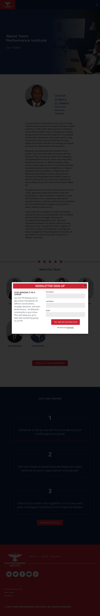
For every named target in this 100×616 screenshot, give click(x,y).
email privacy (70, 327)
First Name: (50, 292)
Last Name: (50, 301)
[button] (85, 285)
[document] (50, 308)
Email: (48, 310)
